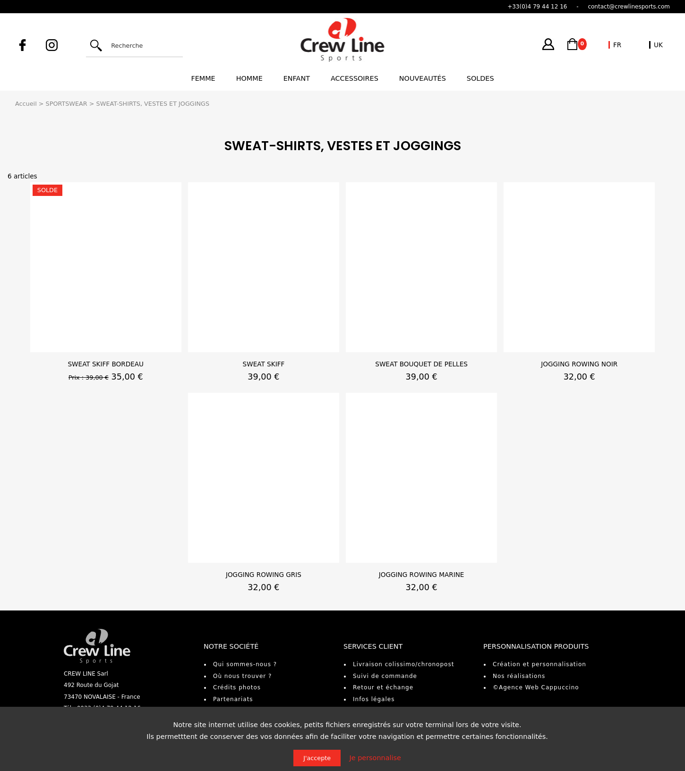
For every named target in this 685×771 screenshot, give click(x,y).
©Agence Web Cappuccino (536, 687)
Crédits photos (237, 687)
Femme (203, 78)
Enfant (296, 78)
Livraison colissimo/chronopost (403, 664)
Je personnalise (375, 758)
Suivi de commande (385, 676)
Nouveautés (422, 78)
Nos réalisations (519, 676)
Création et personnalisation (539, 664)
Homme (249, 78)
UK (658, 45)
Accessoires (354, 78)
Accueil (26, 103)
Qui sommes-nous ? (245, 664)
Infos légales (373, 699)
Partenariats (233, 699)
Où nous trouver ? (242, 676)
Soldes (480, 78)
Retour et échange (383, 687)
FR (617, 45)
